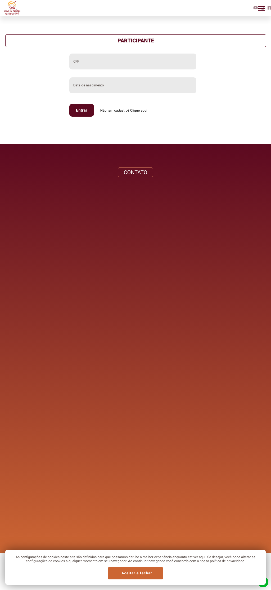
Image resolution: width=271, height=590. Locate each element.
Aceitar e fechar (136, 573)
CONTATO (135, 172)
